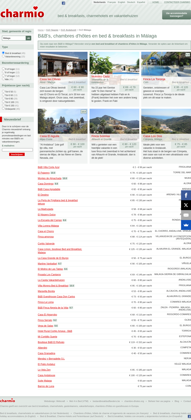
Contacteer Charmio (177, 2)
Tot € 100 (9, 102)
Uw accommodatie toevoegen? (176, 14)
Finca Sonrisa (101, 136)
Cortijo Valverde (46, 243)
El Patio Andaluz (46, 364)
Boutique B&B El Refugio (51, 342)
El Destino (43, 194)
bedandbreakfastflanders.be (106, 401)
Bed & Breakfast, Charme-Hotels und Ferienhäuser (65, 416)
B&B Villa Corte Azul (48, 167)
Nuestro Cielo (101, 76)
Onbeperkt (10, 109)
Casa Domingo (46, 183)
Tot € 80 (9, 98)
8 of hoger (10, 72)
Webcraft (60, 401)
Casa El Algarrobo (47, 314)
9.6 (56, 326)
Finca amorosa (46, 236)
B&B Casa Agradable (49, 189)
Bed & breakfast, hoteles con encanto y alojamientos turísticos (138, 416)
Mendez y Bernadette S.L (51, 358)
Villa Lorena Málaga (48, 225)
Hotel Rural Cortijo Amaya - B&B (55, 331)
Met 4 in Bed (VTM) (78, 401)
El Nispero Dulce (47, 214)
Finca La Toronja (154, 79)
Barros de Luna (46, 386)
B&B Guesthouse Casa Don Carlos (56, 296)
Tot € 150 (9, 105)
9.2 (54, 320)
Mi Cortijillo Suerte (47, 336)
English (121, 2)
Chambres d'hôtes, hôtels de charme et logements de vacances (105, 413)
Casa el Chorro (46, 231)
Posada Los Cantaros (49, 274)
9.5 (65, 269)
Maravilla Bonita (46, 291)
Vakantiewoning (12, 56)
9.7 (59, 263)
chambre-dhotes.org (134, 401)
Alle (7, 79)
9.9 (187, 55)
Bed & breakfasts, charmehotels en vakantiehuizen (25, 413)
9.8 (56, 184)
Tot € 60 (9, 95)
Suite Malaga (45, 380)
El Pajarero (44, 172)
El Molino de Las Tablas (50, 269)
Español (141, 2)
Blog (177, 401)
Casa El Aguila (49, 136)
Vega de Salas (45, 325)
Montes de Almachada (49, 178)
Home (155, 2)
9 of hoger (10, 69)
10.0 (84, 112)
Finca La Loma (46, 302)
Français (112, 2)
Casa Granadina (46, 353)
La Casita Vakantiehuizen (51, 280)
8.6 (64, 220)
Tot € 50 (9, 91)
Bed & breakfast (13, 53)
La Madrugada (45, 209)
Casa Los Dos (152, 136)
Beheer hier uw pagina (159, 401)
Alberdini (42, 347)
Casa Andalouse (46, 375)
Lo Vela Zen (44, 369)
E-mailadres (8, 145)
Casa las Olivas (50, 79)
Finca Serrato (45, 320)
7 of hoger (10, 76)
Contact (187, 401)
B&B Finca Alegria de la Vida (53, 307)
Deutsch (131, 2)
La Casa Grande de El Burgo (53, 258)
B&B (52, 30)
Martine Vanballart (47, 263)
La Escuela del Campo (50, 220)
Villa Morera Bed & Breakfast (53, 285)
